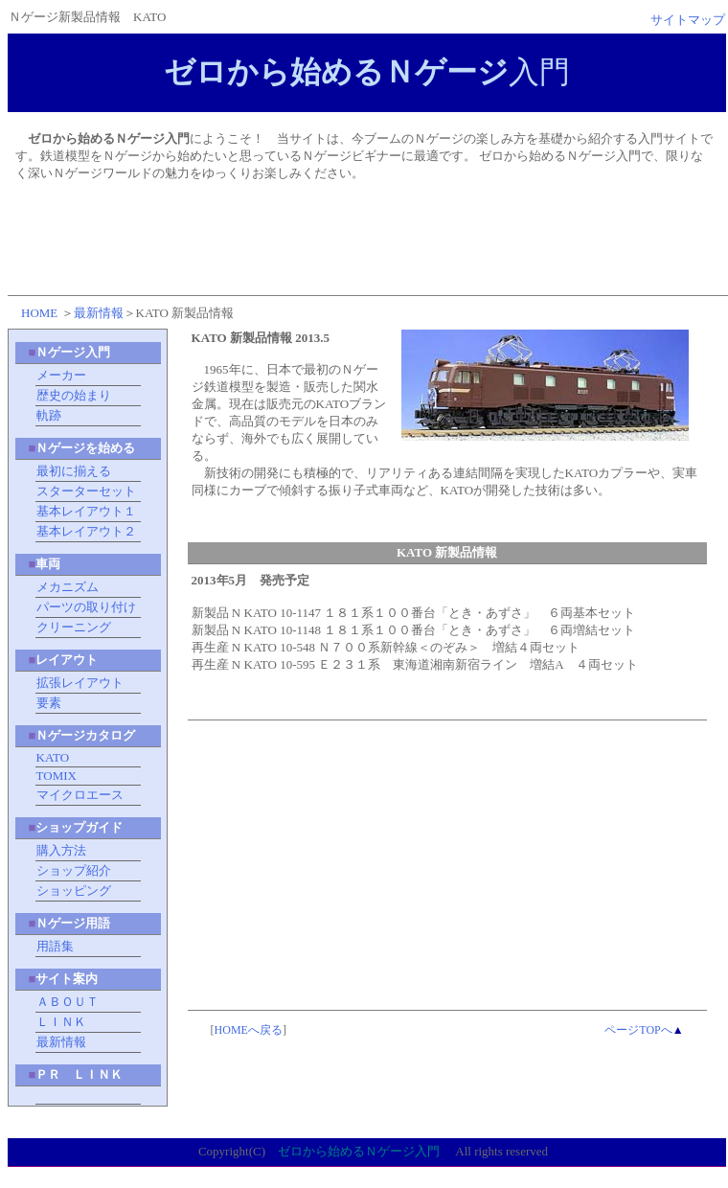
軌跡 (48, 415)
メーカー (61, 375)
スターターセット (86, 491)
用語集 (55, 946)
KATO (52, 757)
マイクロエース (80, 795)
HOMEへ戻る (249, 1030)
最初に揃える (73, 471)
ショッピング (73, 890)
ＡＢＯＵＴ (67, 1001)
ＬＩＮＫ (61, 1022)
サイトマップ (687, 19)
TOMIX (56, 775)
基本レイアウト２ (86, 531)
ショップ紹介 (73, 870)
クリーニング (73, 627)
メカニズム (67, 587)
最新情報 (99, 313)
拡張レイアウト (80, 682)
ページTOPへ (637, 1030)
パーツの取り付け (86, 607)
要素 (48, 703)
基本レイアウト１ (86, 511)
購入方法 (61, 850)
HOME (39, 313)
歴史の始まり (73, 395)
